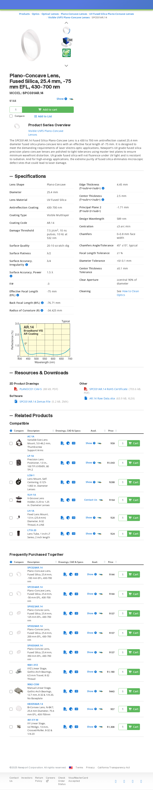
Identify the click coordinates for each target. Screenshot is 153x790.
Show (60, 99)
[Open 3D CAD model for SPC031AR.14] (66, 42)
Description (33, 430)
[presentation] (76, 395)
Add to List (43, 116)
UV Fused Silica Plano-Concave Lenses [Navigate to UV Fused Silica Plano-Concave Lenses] (111, 14)
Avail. (94, 430)
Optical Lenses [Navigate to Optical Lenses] (50, 14)
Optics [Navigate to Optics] (35, 14)
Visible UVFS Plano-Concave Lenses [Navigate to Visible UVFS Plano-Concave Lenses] (69, 17)
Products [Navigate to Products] (24, 14)
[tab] (76, 153)
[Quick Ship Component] (71, 99)
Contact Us (90, 499)
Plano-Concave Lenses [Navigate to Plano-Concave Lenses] (74, 14)
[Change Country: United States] (71, 768)
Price (110, 430)
